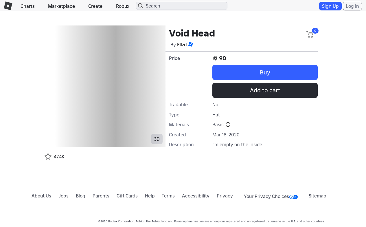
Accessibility (195, 196)
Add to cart (265, 90)
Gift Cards (127, 196)
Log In (352, 6)
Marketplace (61, 6)
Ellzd (182, 44)
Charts (28, 6)
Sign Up (330, 6)
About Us (41, 196)
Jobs (63, 196)
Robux (122, 6)
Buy (265, 72)
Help (150, 196)
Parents (101, 196)
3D (157, 139)
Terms (168, 196)
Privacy (225, 196)
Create (95, 6)
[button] (190, 44)
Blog (80, 196)
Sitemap (317, 196)
